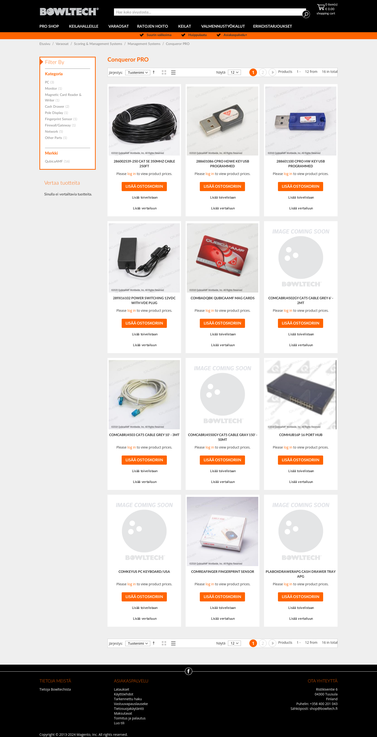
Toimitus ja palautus (130, 718)
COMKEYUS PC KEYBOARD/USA (144, 572)
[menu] (188, 26)
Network (55, 131)
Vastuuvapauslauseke (131, 703)
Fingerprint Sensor (62, 119)
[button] (144, 198)
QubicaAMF (59, 161)
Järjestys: (116, 72)
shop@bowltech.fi (324, 708)
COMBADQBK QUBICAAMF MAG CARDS (223, 298)
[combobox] (210, 12)
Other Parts (57, 138)
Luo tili (119, 723)
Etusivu (45, 44)
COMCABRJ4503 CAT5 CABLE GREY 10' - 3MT (144, 435)
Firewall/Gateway (62, 125)
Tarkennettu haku (128, 699)
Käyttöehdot (123, 694)
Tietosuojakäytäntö (129, 708)
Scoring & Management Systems (98, 44)
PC (51, 82)
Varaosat (62, 44)
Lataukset (121, 689)
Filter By (54, 62)
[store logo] (69, 10)
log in (131, 173)
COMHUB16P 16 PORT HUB (300, 435)
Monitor (55, 88)
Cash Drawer (58, 106)
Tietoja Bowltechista (55, 689)
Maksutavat (123, 713)
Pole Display (58, 113)
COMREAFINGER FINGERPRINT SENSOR (222, 572)
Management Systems (144, 44)
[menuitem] (50, 26)
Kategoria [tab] (54, 74)
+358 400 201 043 (324, 703)
